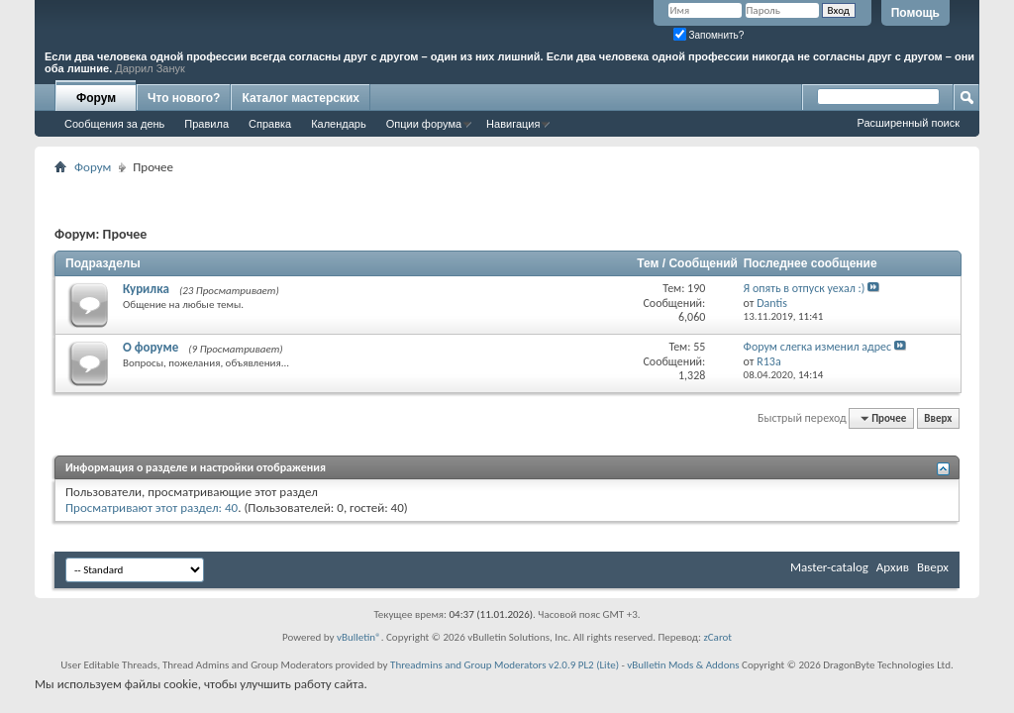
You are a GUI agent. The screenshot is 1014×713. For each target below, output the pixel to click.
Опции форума (423, 124)
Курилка (146, 288)
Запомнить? (709, 35)
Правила (206, 124)
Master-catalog (829, 567)
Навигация (513, 124)
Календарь (338, 124)
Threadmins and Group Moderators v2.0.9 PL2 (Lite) (504, 665)
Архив (892, 567)
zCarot (717, 637)
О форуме (150, 347)
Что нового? (184, 98)
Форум (96, 98)
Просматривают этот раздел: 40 (151, 507)
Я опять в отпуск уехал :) (804, 288)
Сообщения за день (114, 124)
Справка (270, 124)
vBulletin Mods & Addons (683, 665)
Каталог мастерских (300, 98)
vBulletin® (359, 637)
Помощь (915, 13)
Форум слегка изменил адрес (817, 347)
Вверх (938, 418)
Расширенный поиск (908, 123)
